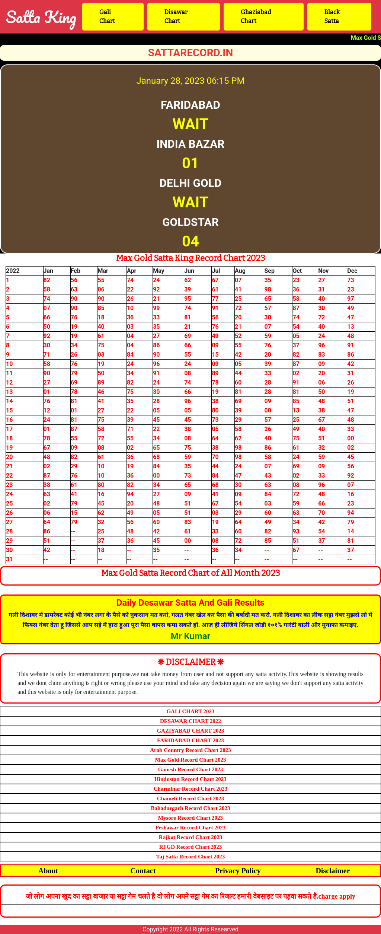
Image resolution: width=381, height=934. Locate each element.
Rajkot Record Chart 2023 (190, 837)
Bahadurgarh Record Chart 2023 (190, 808)
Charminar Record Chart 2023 (190, 789)
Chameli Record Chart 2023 (190, 798)
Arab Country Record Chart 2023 (190, 750)
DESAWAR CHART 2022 (190, 721)
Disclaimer (333, 871)
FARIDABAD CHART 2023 (190, 740)
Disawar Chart (176, 17)
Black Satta (332, 17)
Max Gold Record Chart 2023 (190, 760)
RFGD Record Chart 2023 (190, 847)
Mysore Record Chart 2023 (190, 818)
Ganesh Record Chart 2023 (190, 769)
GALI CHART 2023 (190, 711)
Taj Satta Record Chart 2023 (190, 857)
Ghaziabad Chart (256, 17)
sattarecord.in (190, 53)
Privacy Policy (238, 871)
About (48, 871)
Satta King (41, 17)
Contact (143, 871)
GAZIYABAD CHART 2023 (190, 731)
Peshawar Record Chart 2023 (190, 828)
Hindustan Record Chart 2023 (190, 779)
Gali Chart (107, 17)
